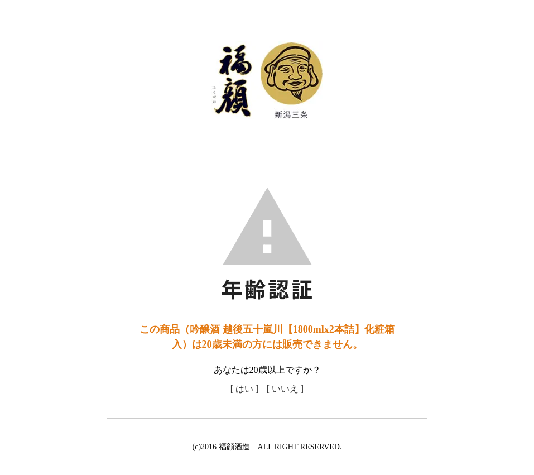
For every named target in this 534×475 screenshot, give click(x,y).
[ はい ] (244, 389)
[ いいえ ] (285, 389)
